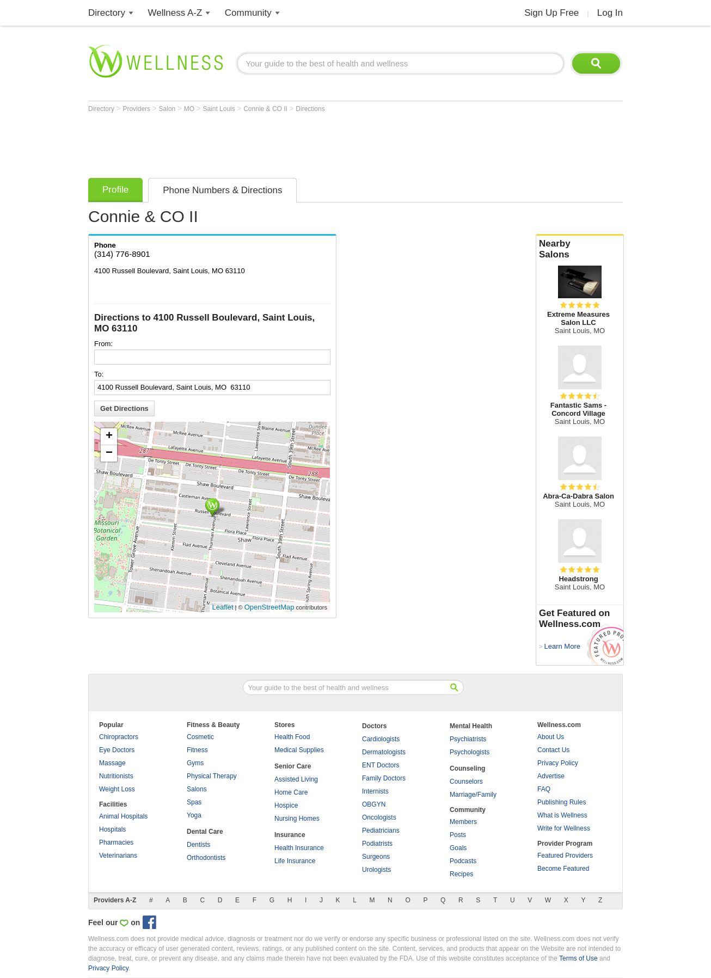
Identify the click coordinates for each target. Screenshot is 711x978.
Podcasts (463, 861)
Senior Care (292, 766)
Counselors (466, 781)
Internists (375, 791)
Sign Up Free (551, 13)
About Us (550, 737)
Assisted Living (296, 779)
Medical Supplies (299, 750)
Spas (194, 802)
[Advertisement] (286, 142)
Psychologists (469, 752)
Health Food (292, 737)
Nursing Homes (297, 818)
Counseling (467, 768)
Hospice (286, 805)
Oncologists (379, 817)
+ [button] (109, 436)
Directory (106, 13)
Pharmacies (116, 842)
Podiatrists (377, 843)
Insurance (289, 835)
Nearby (580, 249)
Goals (458, 848)
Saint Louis (220, 109)
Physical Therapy (212, 776)
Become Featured (563, 868)
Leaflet (223, 607)
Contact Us (553, 750)
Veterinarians (118, 855)
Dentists (198, 844)
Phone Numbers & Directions (222, 190)
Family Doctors (384, 778)
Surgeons (376, 856)
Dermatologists (384, 752)
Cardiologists (381, 739)
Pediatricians (381, 830)
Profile (115, 189)
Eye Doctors (116, 750)
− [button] (109, 453)
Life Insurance (294, 861)
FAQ (543, 789)
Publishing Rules (561, 802)
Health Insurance (299, 848)
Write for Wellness (563, 828)
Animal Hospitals (123, 816)
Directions (310, 109)
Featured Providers (565, 855)
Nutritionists (116, 776)
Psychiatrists (468, 739)
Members (463, 822)
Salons (197, 789)
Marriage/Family (473, 794)
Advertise (551, 776)
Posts (458, 835)
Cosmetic (200, 737)
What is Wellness (562, 815)
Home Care (291, 792)
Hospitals (112, 829)
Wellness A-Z (175, 13)
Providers (137, 109)
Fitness (197, 750)
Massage (112, 763)
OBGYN (373, 804)
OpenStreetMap (269, 607)
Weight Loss (117, 789)
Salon (168, 109)
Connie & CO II (266, 109)
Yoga (194, 815)
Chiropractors (118, 737)
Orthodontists (206, 858)
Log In (610, 13)
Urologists (376, 870)
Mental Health (471, 726)
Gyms (195, 763)
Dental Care (205, 831)
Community (248, 13)
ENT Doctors (380, 765)
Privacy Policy (557, 763)
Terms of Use (578, 958)
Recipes (461, 874)
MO (190, 109)
